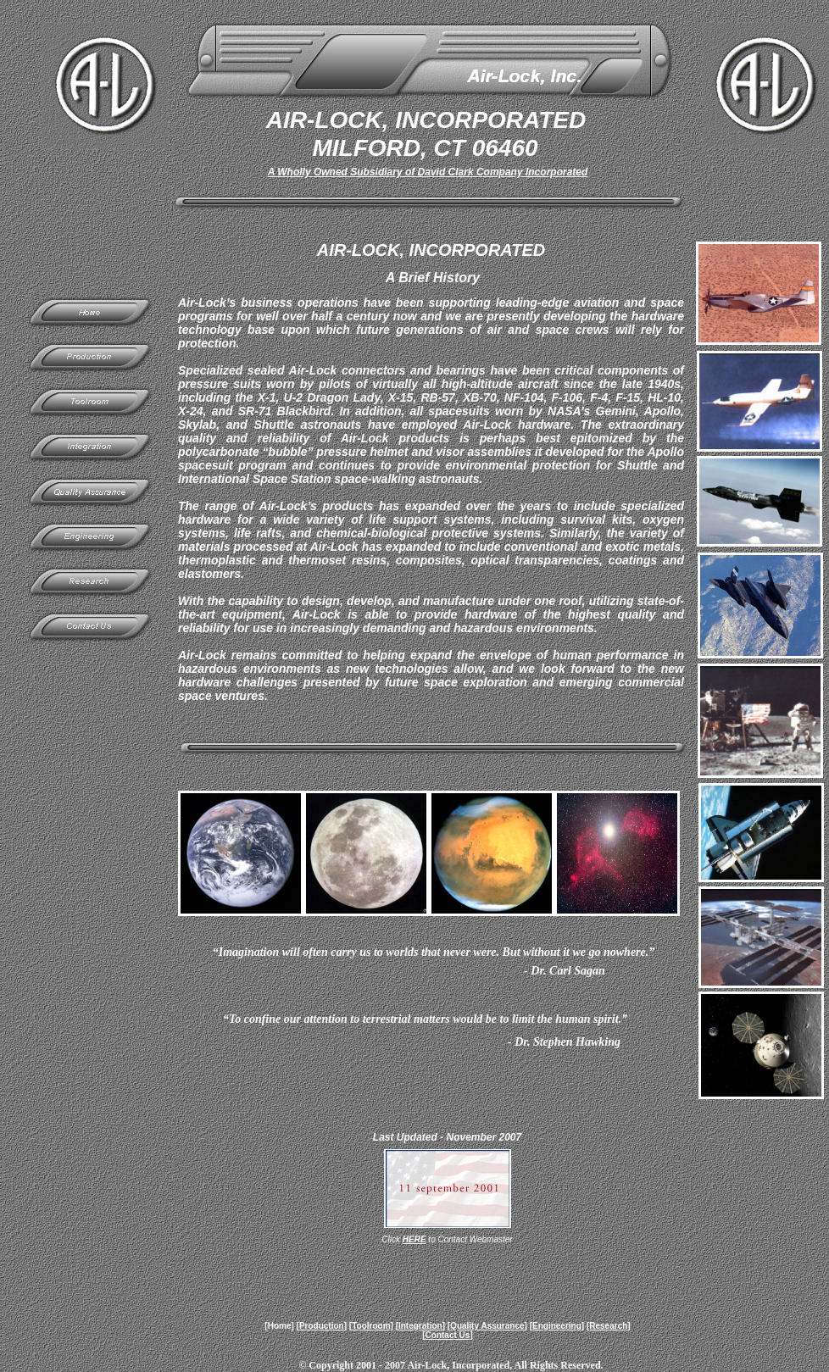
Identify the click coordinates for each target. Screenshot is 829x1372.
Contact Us (448, 1335)
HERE (414, 1239)
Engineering (556, 1325)
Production (321, 1325)
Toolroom (371, 1325)
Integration (420, 1325)
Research (608, 1325)
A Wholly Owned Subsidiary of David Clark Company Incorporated (428, 172)
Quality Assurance (487, 1325)
